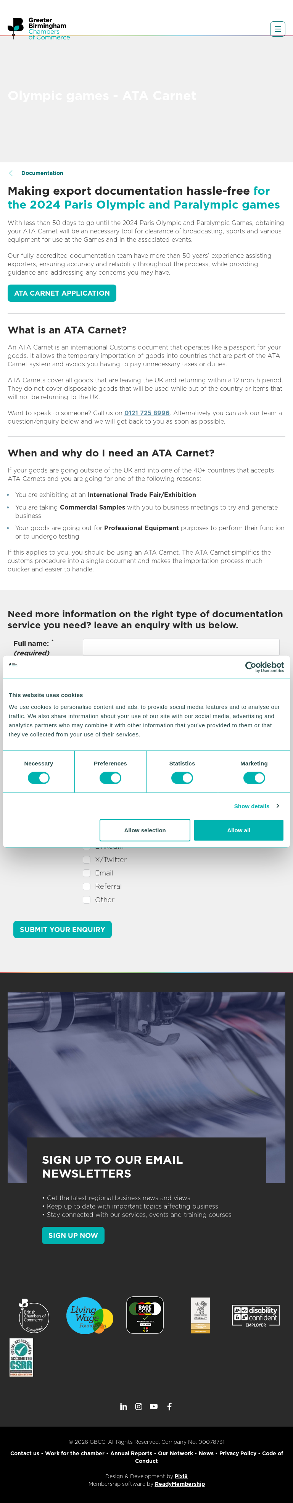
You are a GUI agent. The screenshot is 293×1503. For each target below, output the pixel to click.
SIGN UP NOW (73, 1235)
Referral (108, 886)
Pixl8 (181, 1476)
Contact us (24, 1453)
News (206, 1453)
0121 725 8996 (147, 413)
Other (104, 900)
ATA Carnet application (62, 293)
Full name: (33, 648)
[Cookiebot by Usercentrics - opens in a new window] (250, 667)
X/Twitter (111, 860)
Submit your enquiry (62, 929)
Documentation (42, 173)
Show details (252, 805)
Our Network (175, 1453)
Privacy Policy (237, 1453)
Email (104, 873)
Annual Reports (131, 1453)
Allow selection (145, 830)
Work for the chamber (75, 1453)
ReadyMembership (180, 1484)
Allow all (238, 830)
